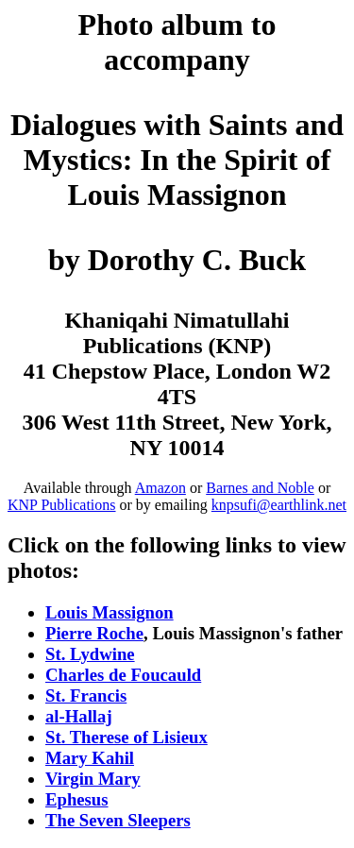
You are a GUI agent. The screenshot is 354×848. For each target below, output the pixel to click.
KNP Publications (62, 505)
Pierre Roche (94, 633)
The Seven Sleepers (118, 820)
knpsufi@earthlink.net (278, 505)
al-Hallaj (78, 716)
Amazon (160, 488)
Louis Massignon (109, 612)
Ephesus (77, 799)
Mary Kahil (89, 758)
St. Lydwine (90, 654)
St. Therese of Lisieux (126, 737)
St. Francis (85, 695)
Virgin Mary (93, 779)
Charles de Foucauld (123, 675)
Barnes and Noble (260, 488)
